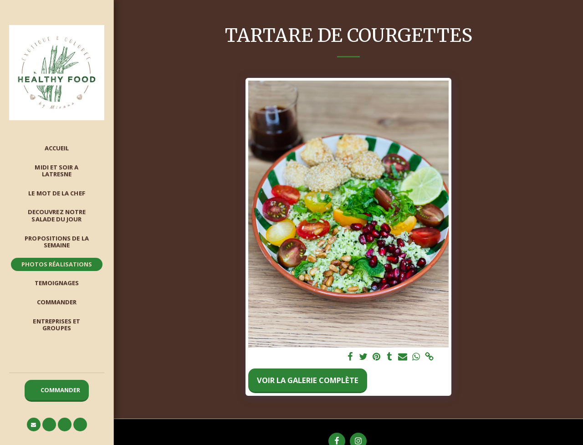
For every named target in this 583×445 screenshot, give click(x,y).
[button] (34, 424)
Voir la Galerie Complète (307, 380)
